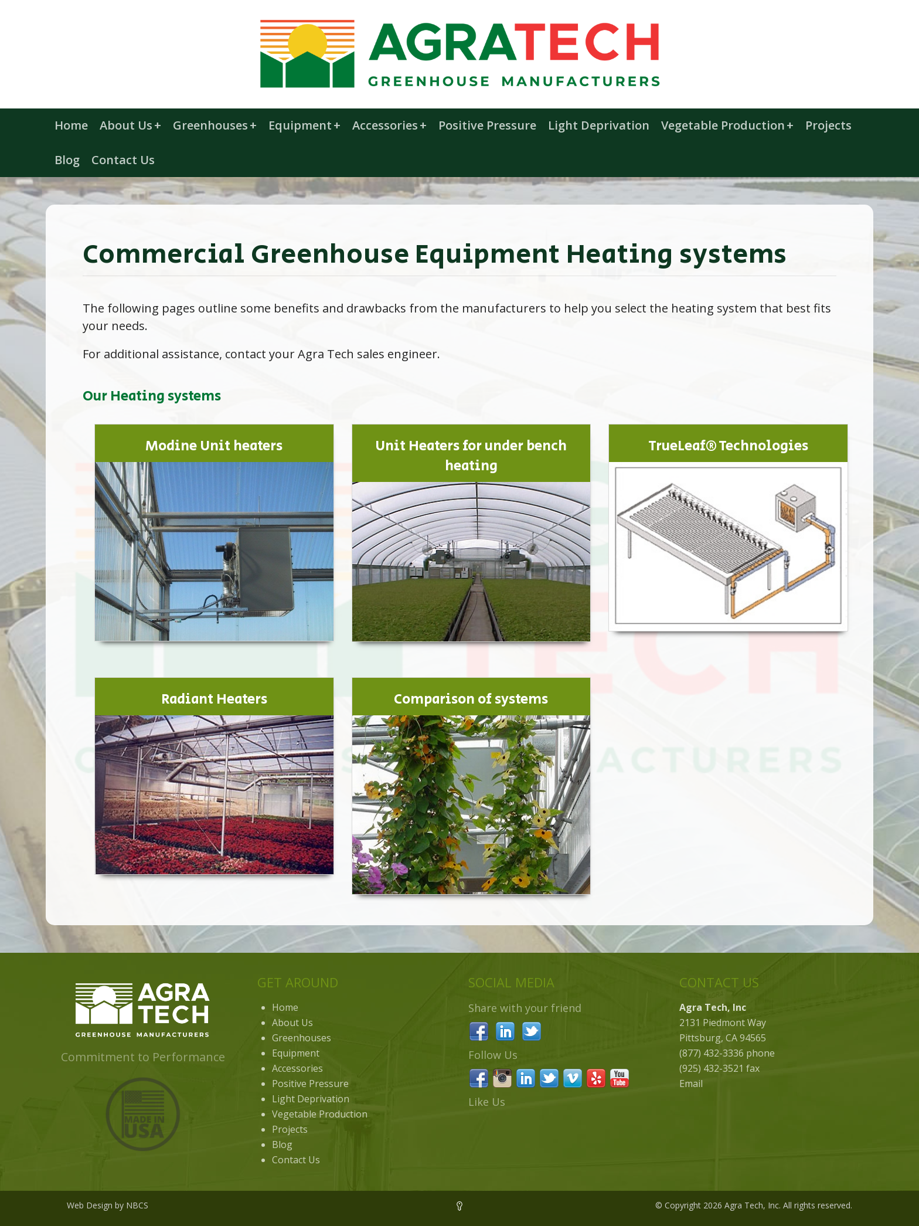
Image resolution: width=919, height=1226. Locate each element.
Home (71, 125)
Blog (67, 160)
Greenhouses (215, 125)
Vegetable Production (727, 125)
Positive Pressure (487, 125)
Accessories (389, 125)
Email (691, 1083)
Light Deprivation (598, 125)
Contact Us (123, 160)
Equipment (304, 125)
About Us (130, 125)
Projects (828, 125)
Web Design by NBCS (107, 1205)
